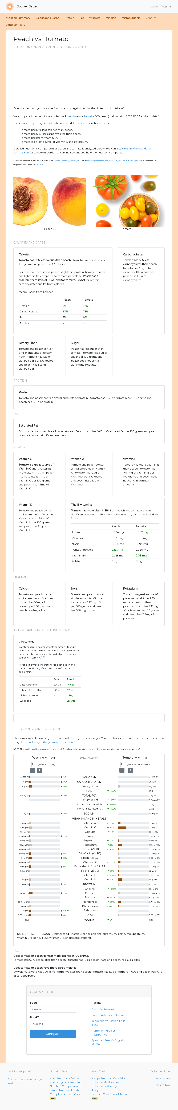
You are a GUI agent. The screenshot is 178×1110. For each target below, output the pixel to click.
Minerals (111, 18)
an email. (39, 164)
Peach (48, 229)
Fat (82, 18)
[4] (42, 657)
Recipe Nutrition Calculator (109, 1078)
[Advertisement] (89, 80)
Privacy (166, 1078)
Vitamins (94, 18)
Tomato (126, 229)
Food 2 (34, 1017)
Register (165, 6)
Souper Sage (21, 6)
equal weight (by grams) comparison (49, 742)
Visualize (151, 18)
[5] (44, 657)
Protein (69, 18)
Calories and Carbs (47, 18)
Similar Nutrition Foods (64, 1090)
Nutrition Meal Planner (106, 1082)
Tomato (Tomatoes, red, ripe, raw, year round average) (112, 161)
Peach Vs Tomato (103, 1009)
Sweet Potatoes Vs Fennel (108, 1015)
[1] (158, 115)
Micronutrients (131, 18)
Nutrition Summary (18, 18)
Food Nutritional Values (64, 1078)
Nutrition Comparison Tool (67, 1086)
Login (154, 6)
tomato (89, 116)
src (54, 229)
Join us (12, 1079)
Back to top (162, 1085)
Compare (53, 1034)
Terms (158, 1078)
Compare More (15, 24)
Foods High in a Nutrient (65, 1082)
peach (71, 116)
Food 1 (34, 1002)
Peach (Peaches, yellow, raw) (68, 161)
